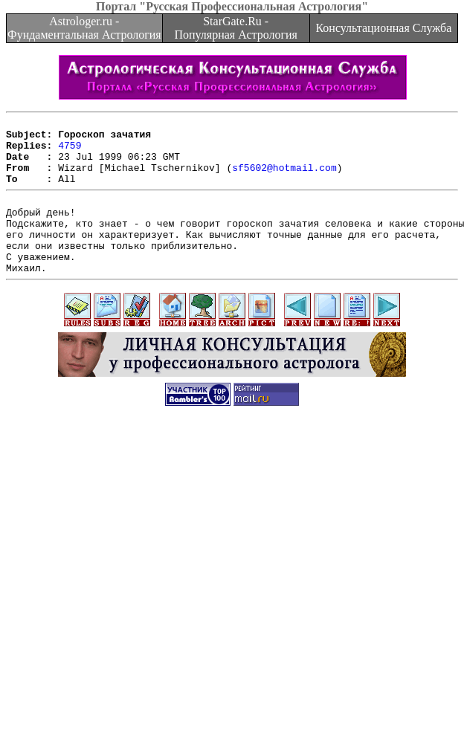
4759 (69, 151)
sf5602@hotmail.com (284, 178)
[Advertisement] (139, 584)
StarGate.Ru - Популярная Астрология (235, 28)
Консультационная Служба (383, 28)
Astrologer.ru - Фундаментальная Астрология (84, 28)
